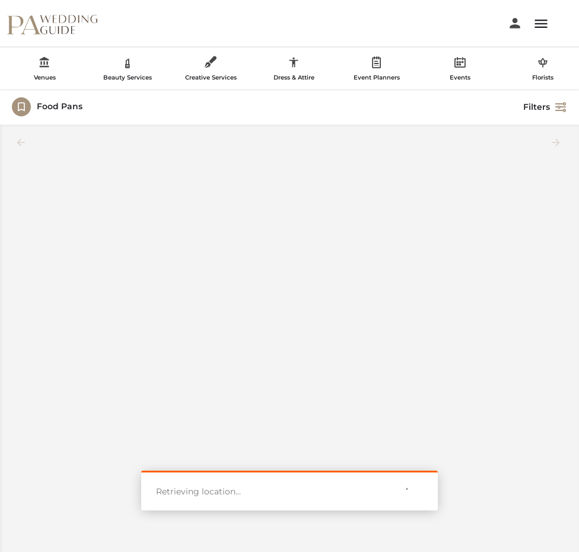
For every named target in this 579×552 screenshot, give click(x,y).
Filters (545, 106)
